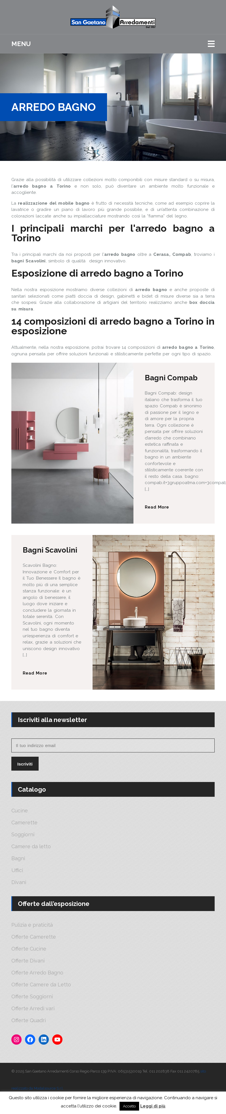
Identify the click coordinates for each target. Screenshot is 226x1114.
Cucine (19, 810)
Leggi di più (153, 1106)
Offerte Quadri (28, 1020)
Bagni (18, 858)
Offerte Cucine (28, 948)
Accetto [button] (129, 1106)
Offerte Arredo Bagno (37, 972)
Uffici (17, 870)
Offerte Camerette (33, 936)
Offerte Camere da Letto (41, 984)
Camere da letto (31, 846)
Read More (157, 507)
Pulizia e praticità (32, 925)
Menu (21, 43)
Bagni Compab (171, 378)
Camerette (24, 822)
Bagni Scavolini (50, 550)
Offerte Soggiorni (32, 996)
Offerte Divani (28, 960)
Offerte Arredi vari (33, 1008)
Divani (18, 882)
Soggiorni (22, 834)
